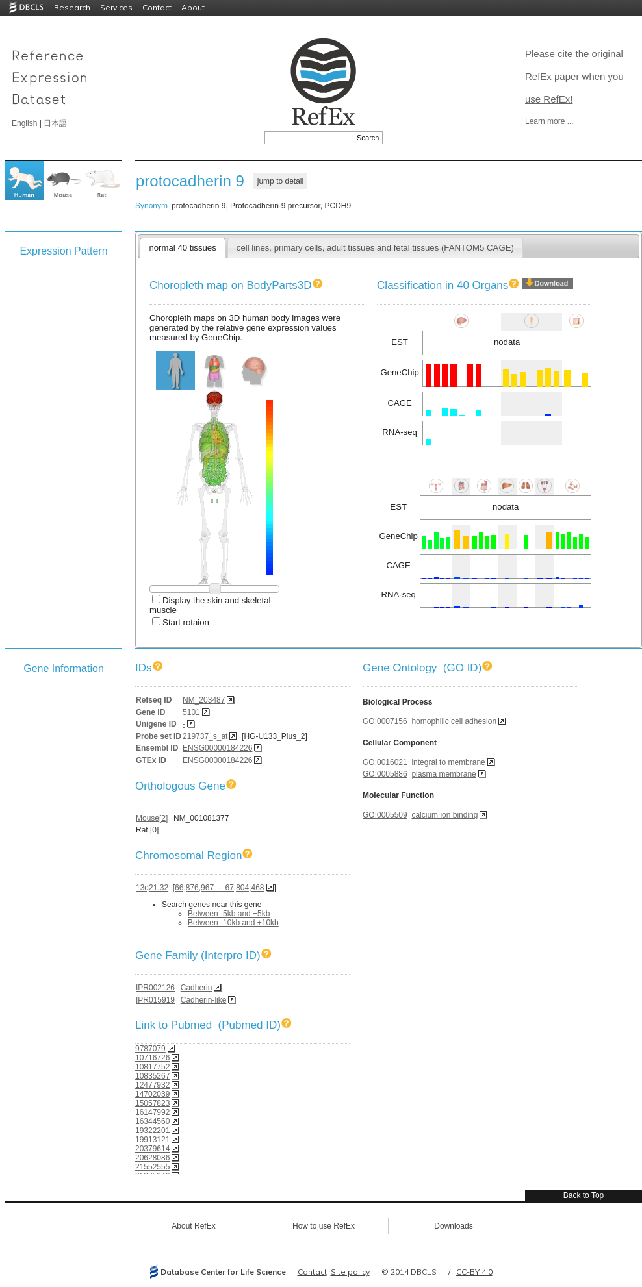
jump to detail (280, 181)
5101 (191, 712)
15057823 (152, 1103)
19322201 (152, 1130)
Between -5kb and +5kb (229, 913)
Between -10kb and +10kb (233, 922)
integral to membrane (448, 762)
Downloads (453, 1226)
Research (72, 7)
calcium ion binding (444, 814)
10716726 (152, 1057)
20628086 (152, 1157)
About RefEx (193, 1226)
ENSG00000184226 (217, 748)
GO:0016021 (385, 762)
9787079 (150, 1048)
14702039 (152, 1094)
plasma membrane (443, 774)
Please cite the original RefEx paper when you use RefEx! (574, 76)
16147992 (152, 1112)
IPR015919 (155, 1000)
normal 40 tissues (182, 248)
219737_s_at (205, 736)
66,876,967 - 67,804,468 (219, 887)
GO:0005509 (385, 814)
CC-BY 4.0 (474, 1272)
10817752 (152, 1066)
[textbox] (309, 138)
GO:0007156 (385, 721)
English (24, 123)
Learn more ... (549, 121)
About (193, 7)
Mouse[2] (152, 818)
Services (116, 7)
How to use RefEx (323, 1226)
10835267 (152, 1076)
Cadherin (196, 987)
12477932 (152, 1085)
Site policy (350, 1272)
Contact (157, 7)
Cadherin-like (204, 1000)
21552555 (152, 1166)
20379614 (152, 1148)
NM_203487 (204, 700)
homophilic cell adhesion (453, 721)
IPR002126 (155, 987)
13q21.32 (152, 887)
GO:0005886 (385, 774)
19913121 (152, 1139)
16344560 (152, 1121)
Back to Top (583, 1195)
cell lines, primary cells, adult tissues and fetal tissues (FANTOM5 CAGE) (375, 248)
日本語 (55, 123)
